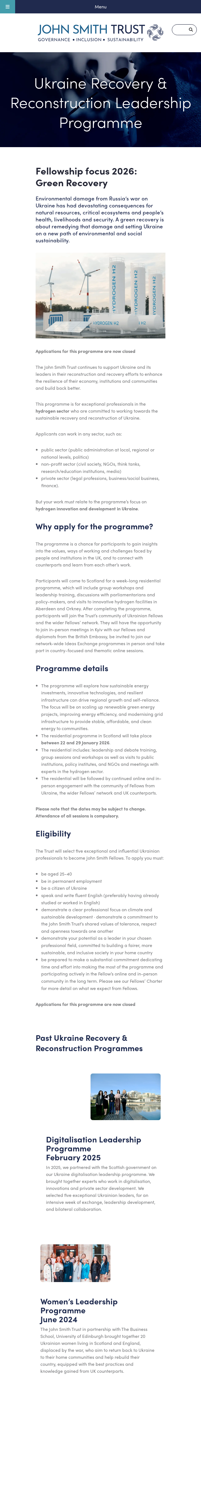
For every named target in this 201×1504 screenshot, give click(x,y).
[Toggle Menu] (7, 6)
